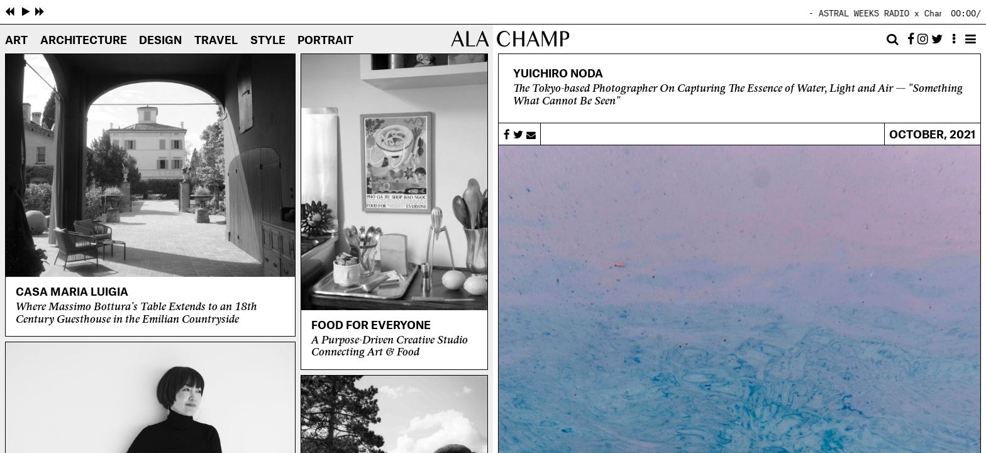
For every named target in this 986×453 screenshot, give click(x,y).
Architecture (83, 40)
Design (160, 40)
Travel (216, 40)
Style (267, 40)
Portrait (325, 40)
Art (16, 40)
